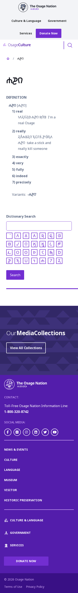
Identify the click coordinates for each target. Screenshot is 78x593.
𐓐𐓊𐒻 (12, 105)
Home (8, 58)
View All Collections (26, 348)
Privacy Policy (35, 587)
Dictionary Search (21, 216)
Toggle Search (70, 45)
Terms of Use (13, 587)
